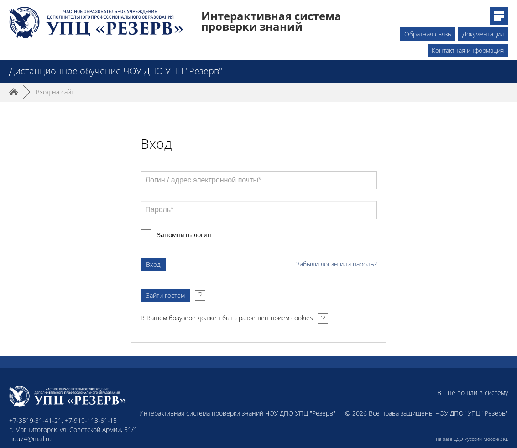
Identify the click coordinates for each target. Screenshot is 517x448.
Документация (483, 34)
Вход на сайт (55, 92)
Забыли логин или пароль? (336, 264)
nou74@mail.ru (30, 438)
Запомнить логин (184, 234)
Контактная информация (468, 50)
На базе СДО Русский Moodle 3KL (472, 439)
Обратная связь (427, 34)
